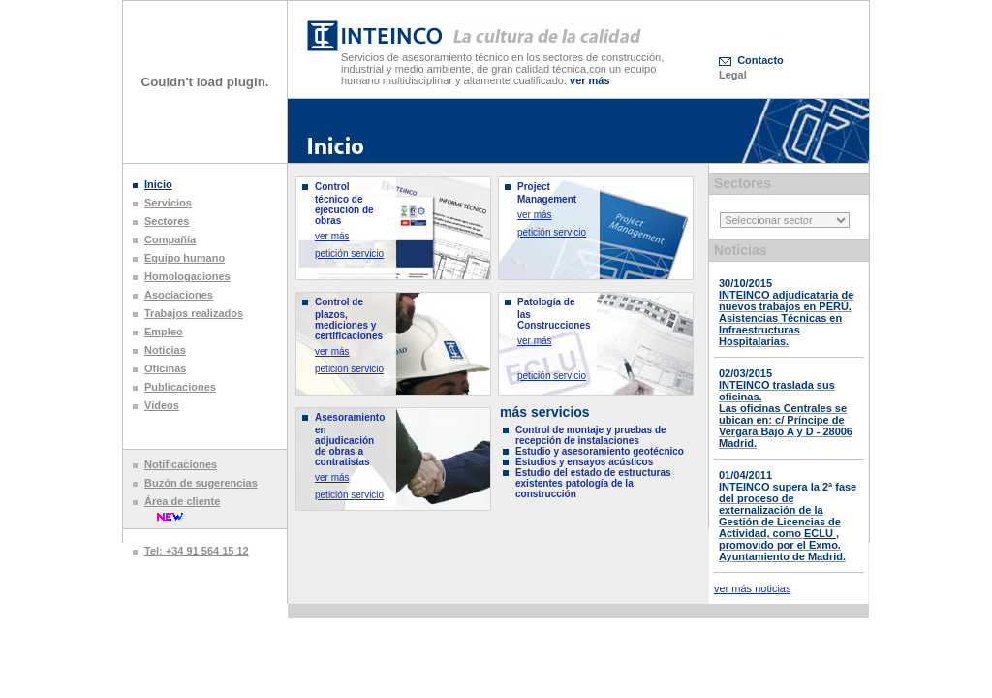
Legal (733, 74)
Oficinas (165, 368)
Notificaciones (180, 464)
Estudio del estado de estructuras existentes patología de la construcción (593, 483)
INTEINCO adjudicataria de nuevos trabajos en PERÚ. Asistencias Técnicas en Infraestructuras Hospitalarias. (786, 318)
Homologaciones (187, 276)
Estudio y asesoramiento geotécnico (599, 451)
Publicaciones (180, 387)
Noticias (165, 350)
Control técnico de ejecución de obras (344, 203)
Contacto (760, 60)
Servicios (168, 202)
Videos (161, 405)
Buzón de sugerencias (201, 483)
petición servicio (349, 253)
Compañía (170, 239)
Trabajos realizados (193, 313)
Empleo (163, 331)
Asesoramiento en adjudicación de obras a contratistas (350, 439)
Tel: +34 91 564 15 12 (196, 550)
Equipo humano (184, 258)
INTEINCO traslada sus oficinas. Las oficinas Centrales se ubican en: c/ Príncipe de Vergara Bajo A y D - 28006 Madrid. (785, 414)
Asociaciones (178, 295)
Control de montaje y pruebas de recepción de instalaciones (590, 435)
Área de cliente (182, 501)
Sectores (166, 221)
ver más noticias (752, 588)
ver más (332, 236)
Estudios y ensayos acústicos (584, 462)
